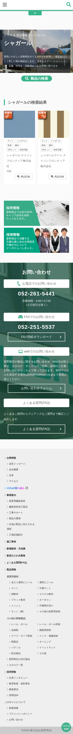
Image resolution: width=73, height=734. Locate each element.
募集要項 (13, 689)
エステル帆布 (46, 594)
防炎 (10, 145)
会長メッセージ (17, 463)
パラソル (16, 647)
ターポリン (45, 599)
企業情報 (11, 458)
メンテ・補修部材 (48, 636)
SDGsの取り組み (17, 488)
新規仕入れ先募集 (16, 555)
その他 (42, 653)
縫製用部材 (45, 630)
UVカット (12, 150)
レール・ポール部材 (49, 624)
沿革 (11, 475)
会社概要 (13, 469)
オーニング (45, 641)
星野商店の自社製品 (19, 659)
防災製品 (16, 653)
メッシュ (16, 605)
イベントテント (47, 647)
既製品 (14, 641)
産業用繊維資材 (17, 501)
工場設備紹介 (16, 534)
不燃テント (45, 588)
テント (11, 141)
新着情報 (13, 708)
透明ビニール (46, 582)
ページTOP (66, 728)
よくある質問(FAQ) (17, 562)
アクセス (13, 481)
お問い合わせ (16, 719)
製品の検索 (39, 78)
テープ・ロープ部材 (21, 636)
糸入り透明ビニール (21, 582)
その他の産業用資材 (49, 611)
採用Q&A (13, 695)
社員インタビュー (18, 677)
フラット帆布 (18, 599)
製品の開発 (15, 518)
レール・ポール (19, 624)
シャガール (22, 141)
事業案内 (11, 495)
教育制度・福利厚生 (19, 683)
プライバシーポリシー (20, 713)
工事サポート (16, 512)
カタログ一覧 (16, 665)
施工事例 (11, 541)
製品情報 (22, 35)
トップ (8, 35)
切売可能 (23, 150)
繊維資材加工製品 (18, 506)
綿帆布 (14, 594)
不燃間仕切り (46, 605)
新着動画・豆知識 (16, 548)
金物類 (14, 630)
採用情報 (11, 672)
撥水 (17, 145)
